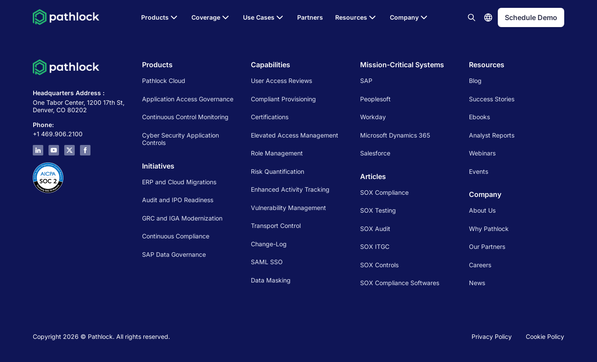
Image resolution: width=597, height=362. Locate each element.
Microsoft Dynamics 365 (395, 135)
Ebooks (479, 117)
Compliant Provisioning (283, 99)
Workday (373, 117)
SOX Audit (375, 228)
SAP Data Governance (174, 254)
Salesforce (375, 153)
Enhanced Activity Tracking (290, 189)
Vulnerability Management (288, 207)
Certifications (269, 117)
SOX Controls (379, 265)
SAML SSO (267, 261)
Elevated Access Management (294, 135)
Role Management (277, 153)
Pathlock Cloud (163, 80)
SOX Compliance (384, 192)
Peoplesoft (375, 99)
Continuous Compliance (175, 236)
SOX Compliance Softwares (399, 282)
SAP (366, 80)
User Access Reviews (281, 80)
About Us (482, 210)
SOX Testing (378, 210)
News (477, 282)
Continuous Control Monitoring (185, 117)
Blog (475, 80)
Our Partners (487, 246)
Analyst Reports (491, 135)
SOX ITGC (374, 246)
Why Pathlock (489, 228)
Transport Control (276, 225)
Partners (310, 17)
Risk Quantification (277, 171)
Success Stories (491, 99)
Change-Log (269, 244)
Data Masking (271, 280)
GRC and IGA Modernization (182, 218)
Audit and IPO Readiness (177, 199)
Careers (480, 265)
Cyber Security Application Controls (180, 139)
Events (478, 171)
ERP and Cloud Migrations (180, 182)
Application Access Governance (187, 99)
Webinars (482, 153)
